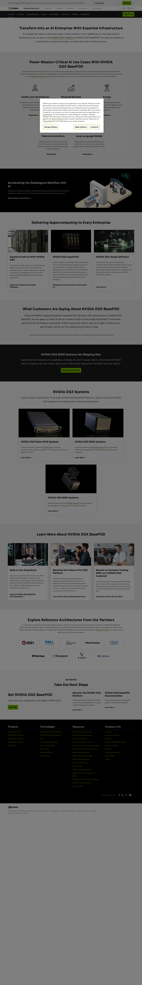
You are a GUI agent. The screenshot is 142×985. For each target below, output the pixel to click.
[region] (72, 116)
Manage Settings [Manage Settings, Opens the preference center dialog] (50, 127)
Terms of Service (57, 119)
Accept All (94, 127)
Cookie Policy (47, 114)
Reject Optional (80, 127)
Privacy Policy (47, 121)
